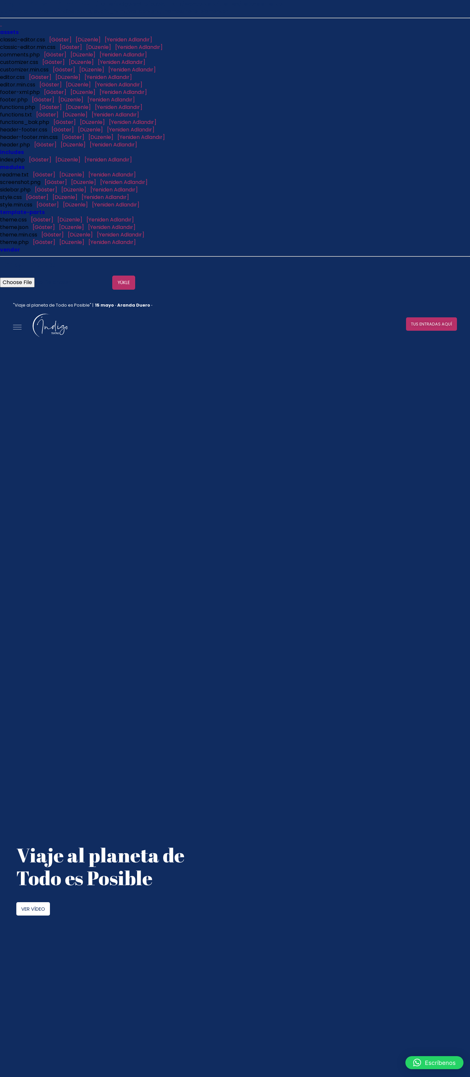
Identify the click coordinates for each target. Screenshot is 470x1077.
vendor (10, 249)
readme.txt (14, 174)
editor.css (12, 77)
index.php (12, 159)
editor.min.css (17, 84)
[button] (428, 324)
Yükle (124, 282)
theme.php (14, 242)
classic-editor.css (22, 39)
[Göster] (60, 39)
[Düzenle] (88, 39)
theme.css (13, 219)
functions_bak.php (24, 122)
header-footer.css (23, 129)
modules (12, 167)
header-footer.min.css (29, 137)
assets (9, 32)
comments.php (20, 54)
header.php (15, 144)
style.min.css (16, 204)
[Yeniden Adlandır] (128, 39)
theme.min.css (18, 234)
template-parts (22, 212)
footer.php (14, 99)
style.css (11, 197)
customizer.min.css (24, 69)
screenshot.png (20, 182)
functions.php (17, 107)
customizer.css (19, 62)
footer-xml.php (20, 92)
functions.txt (16, 114)
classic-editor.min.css (27, 47)
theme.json (14, 227)
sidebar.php (15, 189)
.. (1, 24)
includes (12, 152)
